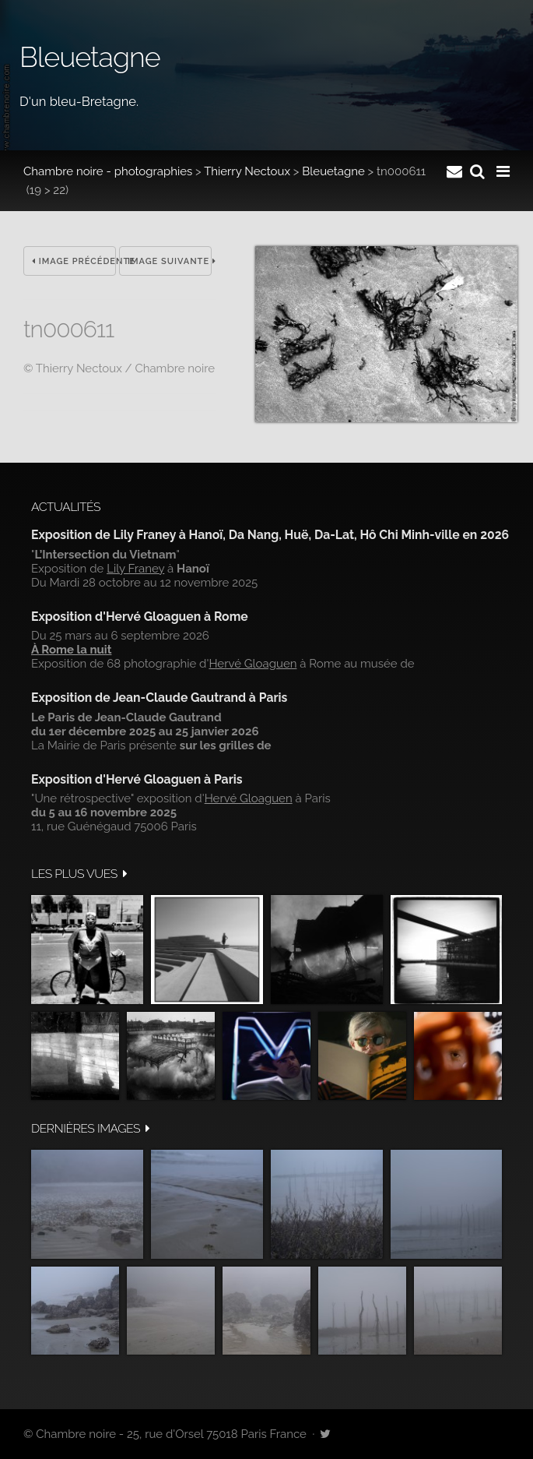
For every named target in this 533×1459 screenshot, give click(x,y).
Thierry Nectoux (247, 171)
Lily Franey (135, 569)
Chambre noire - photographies (107, 171)
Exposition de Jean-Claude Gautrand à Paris (159, 697)
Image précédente (74, 261)
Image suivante (170, 261)
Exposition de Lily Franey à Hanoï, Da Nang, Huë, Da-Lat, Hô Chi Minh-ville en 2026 (270, 534)
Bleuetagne (333, 171)
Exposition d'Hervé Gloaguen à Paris (137, 779)
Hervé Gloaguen (252, 664)
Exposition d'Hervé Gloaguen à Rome (139, 616)
